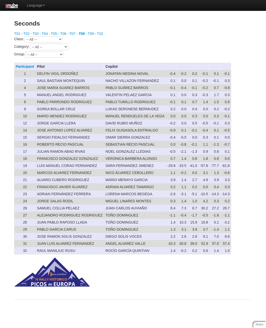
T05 (54, 34)
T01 (17, 34)
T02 (26, 34)
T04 (45, 34)
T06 (63, 34)
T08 (82, 34)
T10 (100, 34)
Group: (38, 54)
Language (36, 5)
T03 (36, 34)
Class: (38, 39)
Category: (41, 47)
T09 (91, 34)
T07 (72, 34)
